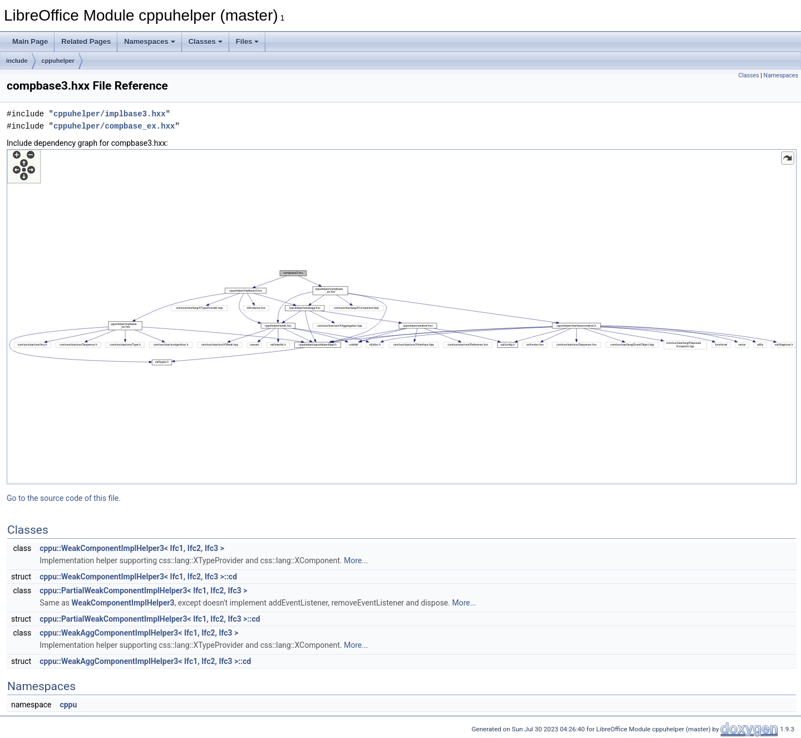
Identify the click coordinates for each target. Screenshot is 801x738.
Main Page (30, 41)
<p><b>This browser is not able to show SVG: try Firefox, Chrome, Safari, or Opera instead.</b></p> (401, 317)
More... (356, 560)
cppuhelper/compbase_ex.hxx (114, 126)
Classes (205, 41)
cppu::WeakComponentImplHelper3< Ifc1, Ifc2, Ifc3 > (131, 548)
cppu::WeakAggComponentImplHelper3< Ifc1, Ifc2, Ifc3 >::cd (145, 661)
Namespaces (149, 41)
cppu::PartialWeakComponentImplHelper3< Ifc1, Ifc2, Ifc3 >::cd (149, 618)
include (17, 60)
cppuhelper (58, 60)
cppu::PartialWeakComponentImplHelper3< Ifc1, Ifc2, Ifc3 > (143, 590)
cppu (68, 704)
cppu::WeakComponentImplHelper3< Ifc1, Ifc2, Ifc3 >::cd (138, 576)
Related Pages (86, 41)
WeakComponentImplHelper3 (123, 602)
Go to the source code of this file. (64, 498)
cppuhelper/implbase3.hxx (109, 114)
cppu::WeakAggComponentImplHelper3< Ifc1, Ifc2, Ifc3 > (138, 632)
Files (247, 41)
